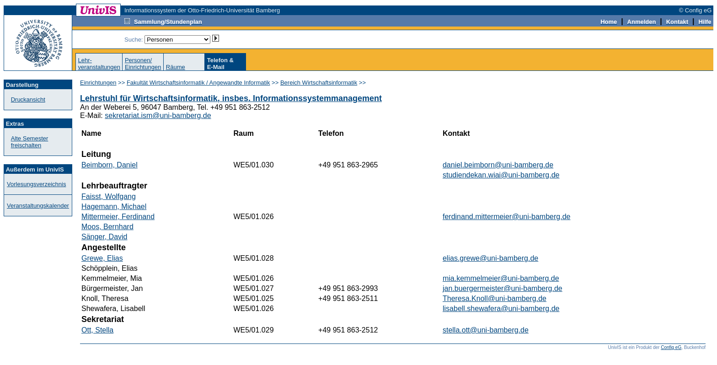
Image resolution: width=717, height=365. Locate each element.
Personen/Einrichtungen (143, 63)
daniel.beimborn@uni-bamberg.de (498, 165)
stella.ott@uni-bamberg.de (486, 330)
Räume (175, 67)
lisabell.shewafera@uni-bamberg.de (501, 308)
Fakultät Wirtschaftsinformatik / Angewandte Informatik (198, 82)
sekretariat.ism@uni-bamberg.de (158, 115)
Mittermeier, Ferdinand (118, 216)
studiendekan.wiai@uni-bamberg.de (501, 175)
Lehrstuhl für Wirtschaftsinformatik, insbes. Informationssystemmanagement (231, 98)
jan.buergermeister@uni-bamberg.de (502, 288)
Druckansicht (28, 99)
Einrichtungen (98, 82)
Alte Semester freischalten (29, 142)
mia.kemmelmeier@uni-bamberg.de (501, 278)
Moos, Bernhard (107, 227)
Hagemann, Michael (113, 206)
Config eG (671, 347)
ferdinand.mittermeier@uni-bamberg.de (506, 216)
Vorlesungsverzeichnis (36, 184)
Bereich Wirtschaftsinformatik (318, 82)
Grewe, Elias (102, 258)
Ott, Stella (97, 330)
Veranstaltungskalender (38, 205)
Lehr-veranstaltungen (99, 63)
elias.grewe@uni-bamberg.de (490, 258)
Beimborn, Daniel (109, 165)
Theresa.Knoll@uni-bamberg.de (494, 298)
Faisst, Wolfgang (108, 196)
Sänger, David (104, 237)
